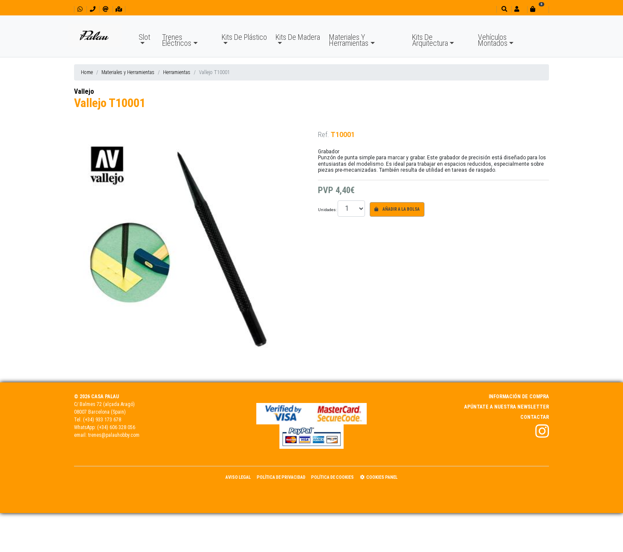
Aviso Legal (238, 477)
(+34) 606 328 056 (116, 427)
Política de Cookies (332, 477)
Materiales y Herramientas (127, 72)
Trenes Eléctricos (176, 40)
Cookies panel (379, 477)
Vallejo (84, 91)
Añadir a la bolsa (397, 209)
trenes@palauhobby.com (113, 435)
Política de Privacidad (281, 477)
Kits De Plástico (244, 37)
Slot (144, 37)
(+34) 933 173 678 (102, 420)
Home (87, 72)
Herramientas (176, 72)
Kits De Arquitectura (430, 40)
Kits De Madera (298, 37)
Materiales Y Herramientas (348, 40)
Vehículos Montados (492, 40)
